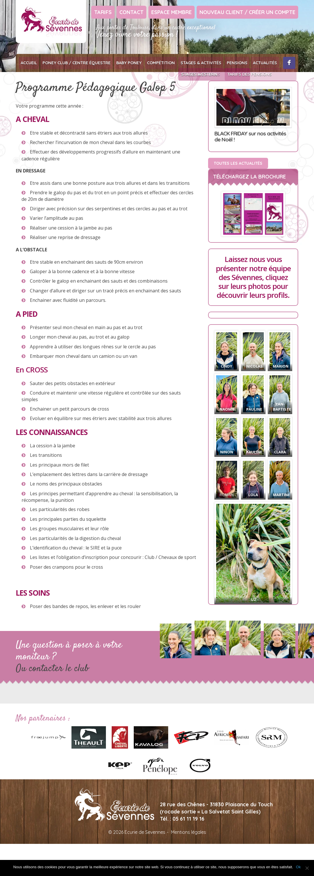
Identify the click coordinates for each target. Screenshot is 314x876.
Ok (298, 867)
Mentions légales (188, 833)
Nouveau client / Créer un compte (247, 12)
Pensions (224, 62)
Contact (131, 12)
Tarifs (103, 12)
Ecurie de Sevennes (51, 21)
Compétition (153, 62)
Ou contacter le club (52, 669)
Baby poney (123, 62)
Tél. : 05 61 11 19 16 (182, 819)
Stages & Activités (190, 62)
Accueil (28, 62)
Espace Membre (171, 12)
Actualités (250, 62)
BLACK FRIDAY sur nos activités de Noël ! (250, 137)
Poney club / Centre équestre (74, 62)
